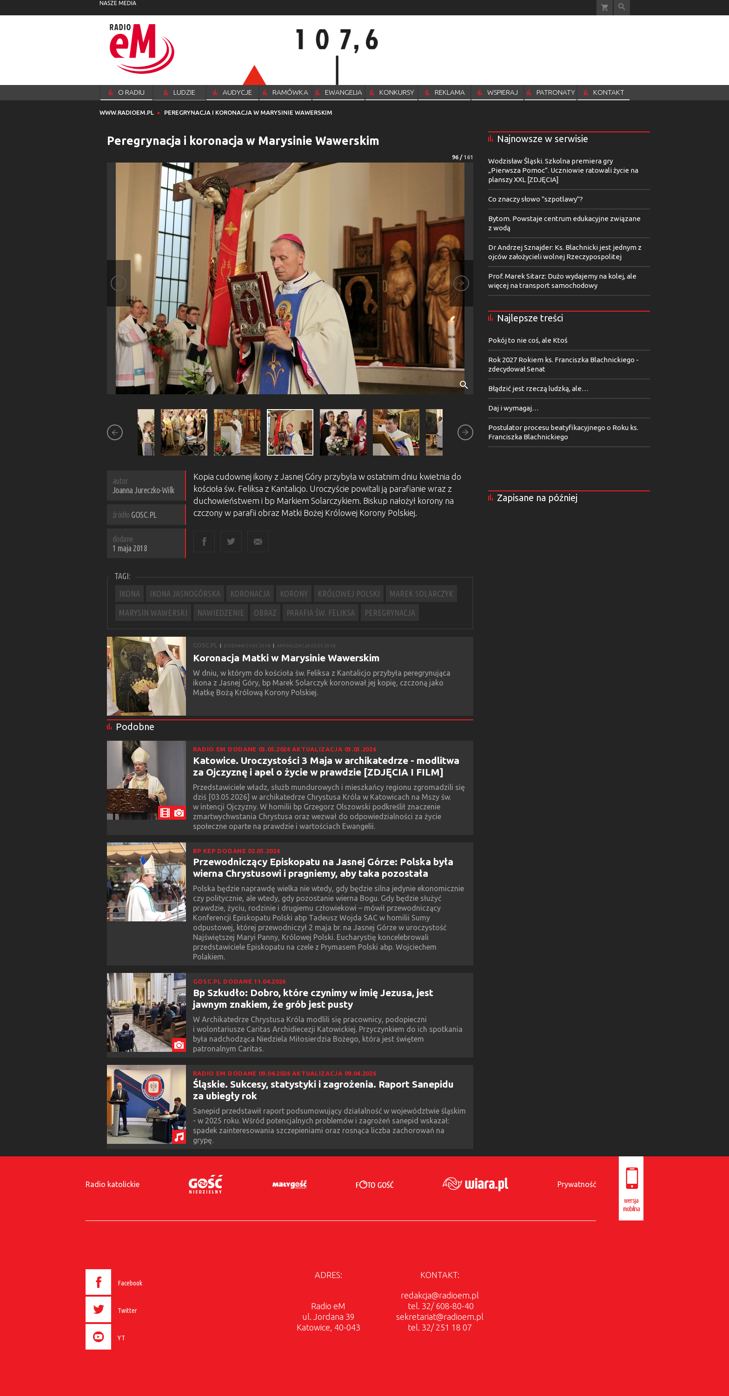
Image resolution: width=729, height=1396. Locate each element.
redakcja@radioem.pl (440, 1295)
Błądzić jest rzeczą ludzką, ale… (538, 388)
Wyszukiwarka (622, 7)
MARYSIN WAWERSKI (153, 612)
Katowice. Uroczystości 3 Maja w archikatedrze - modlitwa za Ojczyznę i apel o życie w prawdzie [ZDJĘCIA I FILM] (326, 766)
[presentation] (133, 1351)
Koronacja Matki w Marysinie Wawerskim (286, 657)
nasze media (117, 3)
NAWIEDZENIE (220, 612)
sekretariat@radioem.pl (440, 1316)
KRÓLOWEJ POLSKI (349, 593)
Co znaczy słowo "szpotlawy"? (535, 199)
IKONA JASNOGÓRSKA (185, 593)
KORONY (294, 593)
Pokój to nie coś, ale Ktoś (528, 340)
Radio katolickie (112, 1184)
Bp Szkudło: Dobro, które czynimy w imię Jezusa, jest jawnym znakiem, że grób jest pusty (313, 998)
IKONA (129, 593)
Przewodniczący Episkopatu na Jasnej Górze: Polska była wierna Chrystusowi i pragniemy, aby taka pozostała (323, 867)
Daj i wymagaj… (513, 408)
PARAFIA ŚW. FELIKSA (320, 612)
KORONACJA (250, 593)
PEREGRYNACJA (389, 612)
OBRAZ (265, 612)
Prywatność (576, 1184)
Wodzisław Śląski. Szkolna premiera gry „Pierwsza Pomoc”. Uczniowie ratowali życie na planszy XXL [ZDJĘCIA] (563, 170)
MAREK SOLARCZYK (421, 593)
